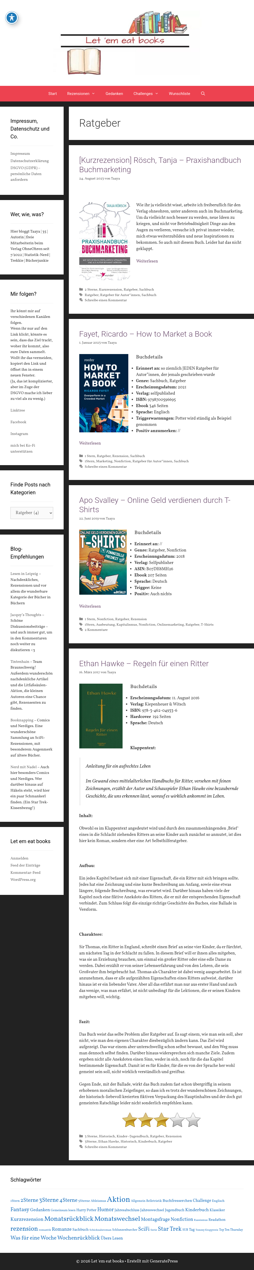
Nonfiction (122, 461)
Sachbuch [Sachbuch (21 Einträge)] (80, 1230)
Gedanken (114, 93)
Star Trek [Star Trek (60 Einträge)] (170, 1229)
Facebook (18, 422)
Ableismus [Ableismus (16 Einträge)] (98, 1201)
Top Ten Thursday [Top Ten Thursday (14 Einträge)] (231, 1230)
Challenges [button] (149, 93)
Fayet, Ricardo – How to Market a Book (145, 333)
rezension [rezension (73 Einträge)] (24, 1229)
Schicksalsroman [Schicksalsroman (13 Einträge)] (100, 1230)
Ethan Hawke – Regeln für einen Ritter (144, 663)
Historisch (107, 1136)
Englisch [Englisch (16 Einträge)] (218, 1201)
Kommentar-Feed (25, 873)
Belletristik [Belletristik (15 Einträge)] (154, 1201)
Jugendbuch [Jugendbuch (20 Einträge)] (174, 1210)
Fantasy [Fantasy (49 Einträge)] (19, 1210)
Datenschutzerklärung (29, 161)
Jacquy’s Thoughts (25, 615)
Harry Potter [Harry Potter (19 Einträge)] (86, 1210)
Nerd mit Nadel (23, 767)
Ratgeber (130, 289)
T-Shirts (207, 624)
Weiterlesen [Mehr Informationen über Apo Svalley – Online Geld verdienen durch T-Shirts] (90, 607)
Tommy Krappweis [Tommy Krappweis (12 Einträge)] (207, 1230)
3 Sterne (91, 1136)
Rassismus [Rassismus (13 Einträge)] (201, 1220)
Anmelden (19, 858)
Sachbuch (146, 289)
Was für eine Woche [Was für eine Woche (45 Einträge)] (33, 1238)
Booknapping (21, 720)
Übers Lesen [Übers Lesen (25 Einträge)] (112, 1238)
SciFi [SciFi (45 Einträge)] (144, 1229)
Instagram (19, 434)
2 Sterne (91, 289)
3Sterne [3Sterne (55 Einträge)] (49, 1200)
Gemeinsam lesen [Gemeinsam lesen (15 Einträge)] (63, 1210)
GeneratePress (164, 1261)
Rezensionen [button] (83, 93)
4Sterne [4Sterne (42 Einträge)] (68, 1200)
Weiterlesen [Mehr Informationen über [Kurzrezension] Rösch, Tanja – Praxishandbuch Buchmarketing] (147, 261)
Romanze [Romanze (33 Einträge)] (62, 1229)
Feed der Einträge (25, 865)
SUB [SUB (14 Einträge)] (185, 1230)
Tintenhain (19, 662)
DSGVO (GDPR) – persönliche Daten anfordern (25, 174)
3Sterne (91, 1141)
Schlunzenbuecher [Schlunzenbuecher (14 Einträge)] (124, 1230)
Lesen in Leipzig (24, 574)
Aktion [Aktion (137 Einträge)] (118, 1200)
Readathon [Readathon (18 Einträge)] (216, 1219)
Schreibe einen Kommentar (106, 300)
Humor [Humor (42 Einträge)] (105, 1210)
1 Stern (90, 456)
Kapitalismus (127, 624)
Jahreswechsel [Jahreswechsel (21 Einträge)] (152, 1210)
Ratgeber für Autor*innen (120, 295)
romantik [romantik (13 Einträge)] (45, 1230)
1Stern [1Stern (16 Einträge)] (15, 1201)
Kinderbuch (147, 1141)
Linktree (17, 410)
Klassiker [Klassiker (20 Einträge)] (217, 1210)
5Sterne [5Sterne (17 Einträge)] (84, 1200)
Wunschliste (179, 93)
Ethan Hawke (108, 1141)
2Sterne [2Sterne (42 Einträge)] (29, 1200)
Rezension (120, 456)
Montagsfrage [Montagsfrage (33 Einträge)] (155, 1219)
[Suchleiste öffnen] (203, 93)
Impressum (20, 154)
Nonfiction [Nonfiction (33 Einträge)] (182, 1219)
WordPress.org (23, 880)
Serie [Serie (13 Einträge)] (153, 1230)
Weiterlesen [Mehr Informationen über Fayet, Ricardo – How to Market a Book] (90, 443)
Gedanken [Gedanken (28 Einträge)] (40, 1210)
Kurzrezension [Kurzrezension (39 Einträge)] (27, 1219)
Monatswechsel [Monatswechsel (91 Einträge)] (117, 1219)
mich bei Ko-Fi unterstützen (22, 448)
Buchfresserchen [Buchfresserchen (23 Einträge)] (177, 1201)
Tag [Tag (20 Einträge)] (192, 1229)
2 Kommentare (96, 629)
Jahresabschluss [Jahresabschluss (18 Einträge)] (127, 1210)
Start (53, 93)
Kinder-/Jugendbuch (132, 1136)
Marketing (104, 461)
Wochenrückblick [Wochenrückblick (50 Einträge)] (78, 1238)
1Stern (90, 461)
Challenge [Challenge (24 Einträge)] (202, 1201)
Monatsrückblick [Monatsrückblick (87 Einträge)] (69, 1219)
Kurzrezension (110, 289)
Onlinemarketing (170, 624)
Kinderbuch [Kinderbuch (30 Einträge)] (197, 1210)
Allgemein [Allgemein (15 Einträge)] (138, 1201)
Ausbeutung (105, 624)
